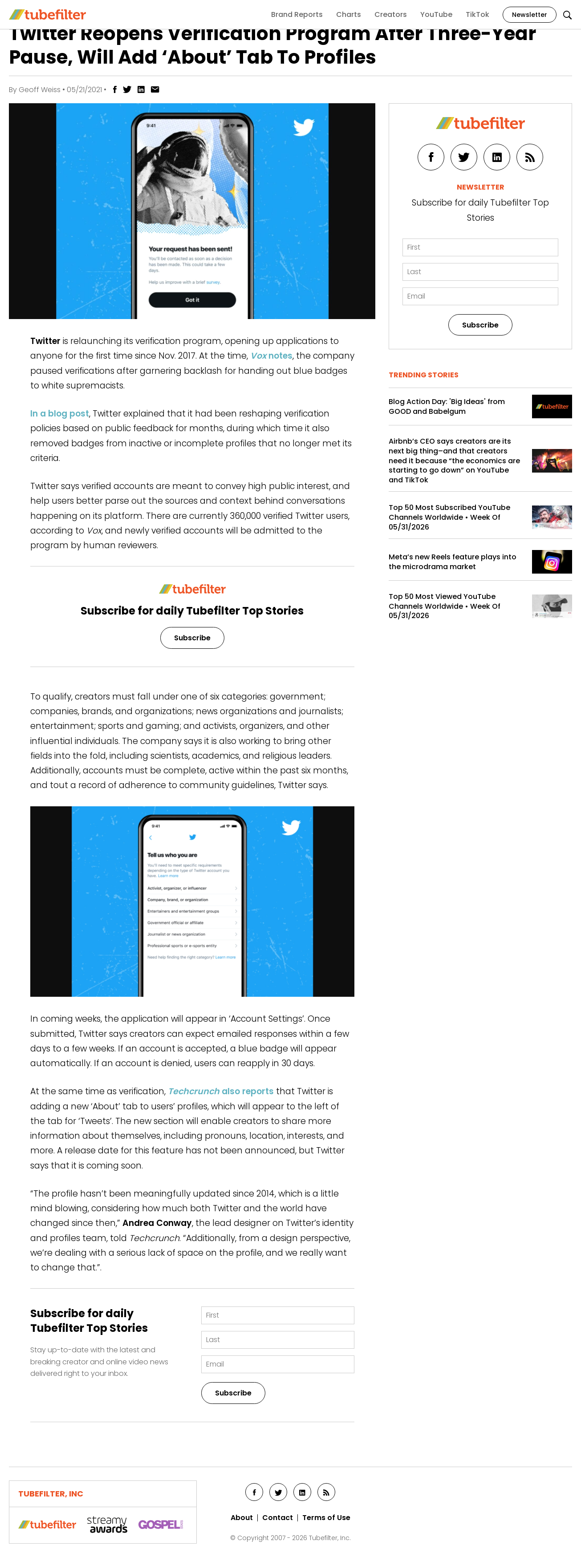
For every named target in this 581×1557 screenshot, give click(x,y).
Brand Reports (297, 14)
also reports (221, 1091)
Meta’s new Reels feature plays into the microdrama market (452, 561)
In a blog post (59, 414)
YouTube (436, 14)
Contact (277, 1517)
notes (271, 356)
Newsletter (529, 14)
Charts (348, 14)
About (242, 1517)
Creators (390, 14)
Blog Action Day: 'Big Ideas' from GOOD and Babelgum (447, 406)
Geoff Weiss (40, 90)
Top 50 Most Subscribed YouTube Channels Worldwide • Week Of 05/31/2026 (449, 517)
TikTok (477, 14)
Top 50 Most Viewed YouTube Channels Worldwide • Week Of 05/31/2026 (444, 606)
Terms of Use (326, 1517)
